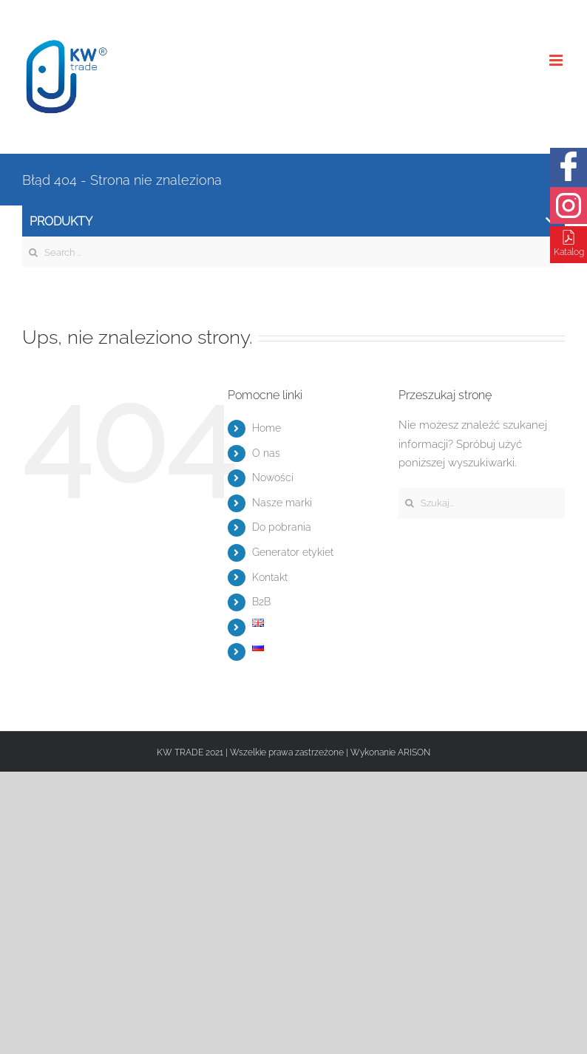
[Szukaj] (409, 503)
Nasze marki (282, 503)
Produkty (293, 221)
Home (266, 428)
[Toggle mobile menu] (557, 60)
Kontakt (270, 577)
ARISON (414, 752)
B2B (261, 602)
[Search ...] (293, 252)
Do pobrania (281, 527)
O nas (266, 453)
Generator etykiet (292, 552)
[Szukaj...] (481, 503)
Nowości (273, 477)
